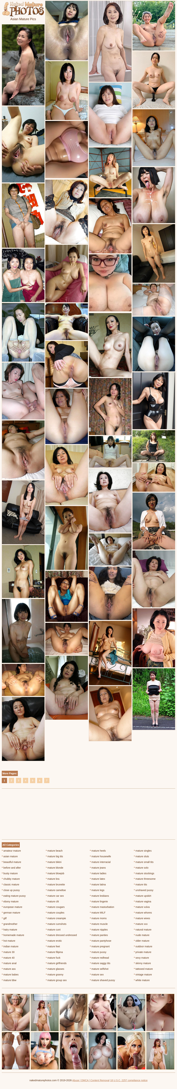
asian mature (10, 856)
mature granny (55, 974)
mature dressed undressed (61, 935)
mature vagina (142, 901)
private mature (142, 952)
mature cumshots (56, 924)
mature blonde (54, 867)
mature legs (97, 890)
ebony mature (10, 901)
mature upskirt (142, 895)
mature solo (141, 867)
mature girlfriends (56, 963)
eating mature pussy (14, 895)
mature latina (98, 884)
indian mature (10, 946)
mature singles (143, 850)
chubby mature (11, 878)
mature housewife (100, 856)
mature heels (98, 850)
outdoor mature (143, 946)
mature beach (54, 850)
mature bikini (54, 862)
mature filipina (54, 952)
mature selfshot (99, 968)
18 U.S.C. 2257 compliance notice (129, 1080)
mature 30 (8, 952)
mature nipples (99, 929)
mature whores (143, 912)
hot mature (8, 940)
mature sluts (141, 856)
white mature (142, 980)
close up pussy (11, 890)
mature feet (53, 946)
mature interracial (100, 862)
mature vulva (142, 907)
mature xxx (141, 924)
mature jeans (98, 867)
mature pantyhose (100, 940)
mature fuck (53, 957)
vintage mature (143, 974)
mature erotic (54, 940)
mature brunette (55, 884)
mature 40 (8, 957)
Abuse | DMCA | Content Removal (90, 1080)
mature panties (99, 935)
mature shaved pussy (102, 980)
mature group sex (56, 980)
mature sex (97, 974)
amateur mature (11, 850)
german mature (11, 912)
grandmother (9, 924)
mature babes (10, 974)
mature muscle (99, 924)
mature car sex (55, 895)
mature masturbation (102, 907)
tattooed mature (143, 968)
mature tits (140, 884)
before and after (11, 867)
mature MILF (98, 912)
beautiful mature (11, 862)
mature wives (142, 918)
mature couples (55, 912)
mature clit (52, 901)
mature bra (52, 878)
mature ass (9, 968)
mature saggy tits (100, 963)
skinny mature (142, 963)
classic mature (10, 884)
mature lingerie (99, 901)
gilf (4, 918)
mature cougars (55, 907)
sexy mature (141, 957)
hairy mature (9, 929)
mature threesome (145, 878)
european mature (12, 907)
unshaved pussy (144, 890)
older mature (141, 940)
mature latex (97, 878)
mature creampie (56, 918)
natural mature (143, 929)
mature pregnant (100, 946)
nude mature (141, 935)
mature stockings (144, 873)
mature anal (9, 963)
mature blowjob (55, 873)
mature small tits (144, 862)
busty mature (10, 873)
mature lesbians (99, 895)
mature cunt (53, 929)
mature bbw (9, 980)
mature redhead (99, 957)
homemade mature (13, 935)
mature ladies (98, 873)
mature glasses (55, 968)
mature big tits (54, 856)
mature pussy (98, 952)
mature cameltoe (56, 890)
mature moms (98, 918)
